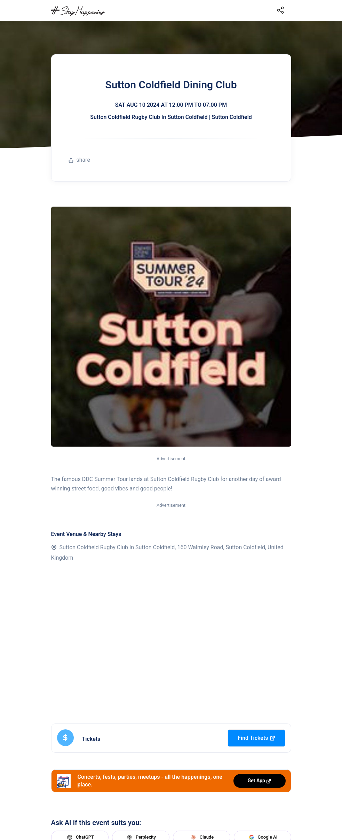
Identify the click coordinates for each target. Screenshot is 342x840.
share (79, 160)
